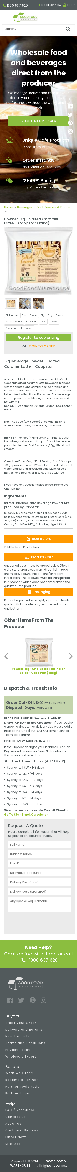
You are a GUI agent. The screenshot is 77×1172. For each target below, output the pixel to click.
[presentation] (39, 922)
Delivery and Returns (24, 1029)
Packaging (38, 591)
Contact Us (15, 1117)
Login (71, 5)
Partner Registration (23, 1087)
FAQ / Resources (20, 1110)
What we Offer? (19, 1073)
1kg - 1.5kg (46, 315)
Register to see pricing (38, 337)
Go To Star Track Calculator (26, 814)
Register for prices (38, 121)
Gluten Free (12, 315)
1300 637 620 (15, 5)
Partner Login (17, 1093)
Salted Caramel (14, 321)
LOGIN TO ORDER (41, 346)
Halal (43, 321)
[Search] (38, 29)
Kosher (53, 321)
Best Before (38, 538)
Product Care (38, 557)
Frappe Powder (29, 315)
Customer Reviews (22, 1130)
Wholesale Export (20, 1056)
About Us (13, 1124)
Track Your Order (20, 1023)
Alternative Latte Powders (19, 328)
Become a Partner (21, 1080)
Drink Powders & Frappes (54, 207)
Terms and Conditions (25, 1043)
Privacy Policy (17, 1050)
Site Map (13, 1144)
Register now (49, 5)
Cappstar (31, 321)
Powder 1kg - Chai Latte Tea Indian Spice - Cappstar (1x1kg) (39, 671)
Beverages (24, 207)
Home (9, 207)
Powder (60, 315)
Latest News (16, 1137)
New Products (17, 1036)
